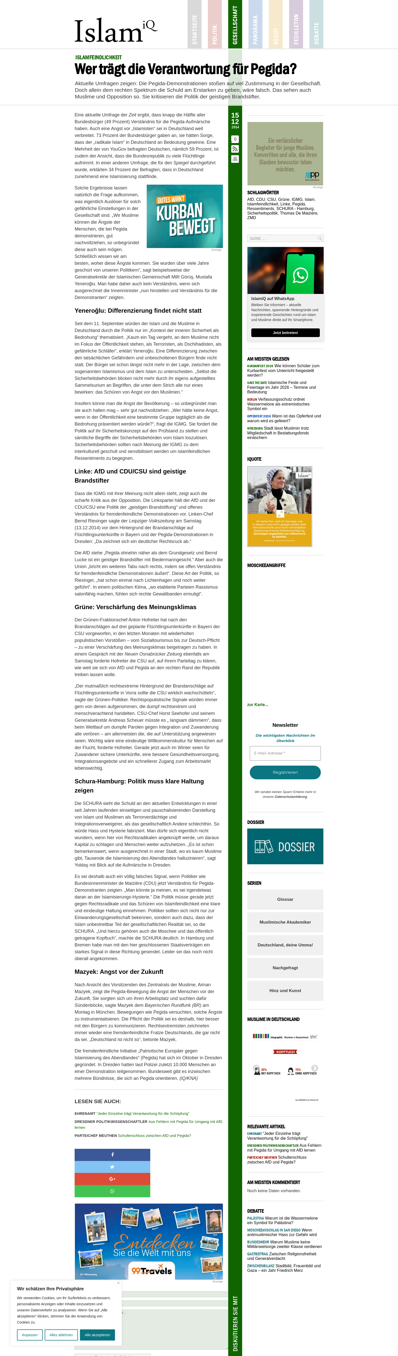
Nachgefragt (285, 967)
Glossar (285, 899)
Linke (285, 204)
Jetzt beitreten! (285, 333)
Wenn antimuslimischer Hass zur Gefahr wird (282, 1232)
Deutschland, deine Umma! (285, 945)
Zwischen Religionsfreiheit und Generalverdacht (281, 1256)
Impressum (173, 1349)
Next (313, 1066)
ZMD (251, 218)
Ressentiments (260, 208)
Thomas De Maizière (299, 213)
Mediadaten (217, 1349)
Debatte (316, 24)
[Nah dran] (118, 1283)
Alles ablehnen (61, 1335)
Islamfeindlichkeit (262, 204)
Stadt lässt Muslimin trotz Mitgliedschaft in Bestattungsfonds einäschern (278, 433)
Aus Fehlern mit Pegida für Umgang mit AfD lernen (148, 1124)
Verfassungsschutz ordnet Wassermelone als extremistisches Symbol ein (278, 404)
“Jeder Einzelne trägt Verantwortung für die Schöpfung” (132, 1113)
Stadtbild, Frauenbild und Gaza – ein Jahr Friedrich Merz (284, 1268)
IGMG (297, 199)
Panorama (255, 24)
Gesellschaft (235, 24)
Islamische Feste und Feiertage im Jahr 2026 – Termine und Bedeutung (281, 387)
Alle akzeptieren (97, 1335)
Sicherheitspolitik (262, 213)
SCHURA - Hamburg (295, 208)
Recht (276, 24)
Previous (254, 1066)
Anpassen (30, 1335)
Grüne (283, 199)
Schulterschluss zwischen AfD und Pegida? (133, 1135)
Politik (215, 24)
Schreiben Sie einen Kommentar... (151, 1293)
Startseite (195, 24)
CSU (271, 199)
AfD (250, 199)
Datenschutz (236, 1349)
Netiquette (209, 1324)
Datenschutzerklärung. (291, 797)
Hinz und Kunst (285, 990)
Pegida (298, 204)
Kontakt (159, 1349)
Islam (309, 199)
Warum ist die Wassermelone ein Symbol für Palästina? (282, 1220)
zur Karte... (257, 704)
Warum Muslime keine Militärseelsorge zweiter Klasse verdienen (284, 1244)
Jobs (187, 1349)
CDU (260, 199)
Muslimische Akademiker (285, 922)
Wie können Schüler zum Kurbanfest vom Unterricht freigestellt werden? (283, 370)
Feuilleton (296, 24)
